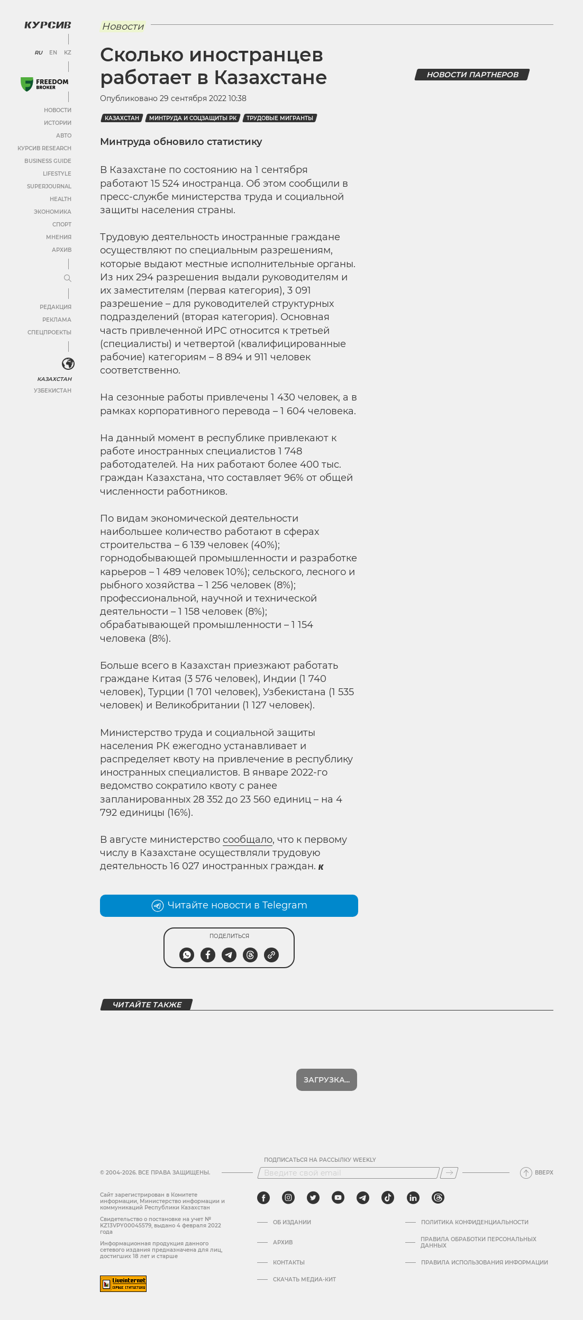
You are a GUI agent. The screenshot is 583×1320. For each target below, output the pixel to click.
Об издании (292, 1222)
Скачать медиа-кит (304, 1280)
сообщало (247, 839)
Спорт (61, 224)
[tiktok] (387, 1197)
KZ (67, 53)
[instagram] (288, 1197)
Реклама (56, 319)
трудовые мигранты (280, 118)
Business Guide (47, 161)
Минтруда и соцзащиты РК (192, 118)
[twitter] (313, 1197)
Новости (57, 110)
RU (38, 53)
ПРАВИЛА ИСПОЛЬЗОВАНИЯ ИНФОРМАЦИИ (484, 1263)
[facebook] (263, 1197)
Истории (57, 123)
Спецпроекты (49, 332)
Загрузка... (327, 1080)
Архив (61, 250)
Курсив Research (44, 148)
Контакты (289, 1263)
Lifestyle (57, 173)
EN (53, 53)
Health (60, 199)
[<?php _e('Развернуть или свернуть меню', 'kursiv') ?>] (68, 364)
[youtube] (338, 1197)
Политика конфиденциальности (475, 1222)
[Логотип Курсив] (47, 25)
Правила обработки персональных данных (478, 1242)
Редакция (55, 307)
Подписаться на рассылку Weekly (320, 1160)
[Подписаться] (449, 1173)
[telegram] (363, 1197)
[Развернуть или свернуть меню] (67, 279)
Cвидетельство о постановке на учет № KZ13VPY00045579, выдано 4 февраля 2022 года (160, 1225)
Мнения (58, 237)
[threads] (438, 1197)
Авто (63, 135)
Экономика (52, 211)
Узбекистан (52, 390)
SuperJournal (49, 186)
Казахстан (54, 379)
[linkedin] (413, 1197)
